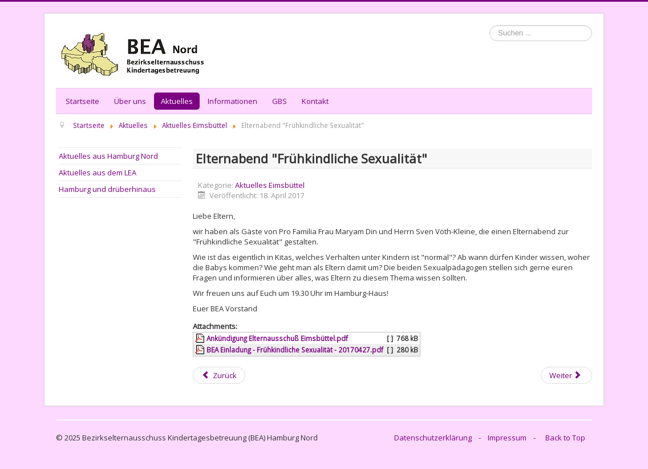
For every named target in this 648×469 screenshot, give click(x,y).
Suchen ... (489, 25)
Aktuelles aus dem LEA (97, 172)
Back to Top (565, 438)
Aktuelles (177, 101)
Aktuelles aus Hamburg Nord (108, 156)
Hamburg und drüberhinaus (107, 189)
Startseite (82, 101)
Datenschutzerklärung (433, 438)
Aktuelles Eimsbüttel (270, 185)
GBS (279, 101)
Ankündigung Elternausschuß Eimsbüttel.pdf (277, 338)
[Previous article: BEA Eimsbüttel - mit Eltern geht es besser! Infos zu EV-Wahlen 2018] (219, 375)
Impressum (507, 438)
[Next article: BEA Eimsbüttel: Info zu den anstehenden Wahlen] (566, 375)
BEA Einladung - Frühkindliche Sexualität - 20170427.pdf (294, 349)
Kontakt (315, 101)
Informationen (232, 101)
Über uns (130, 101)
